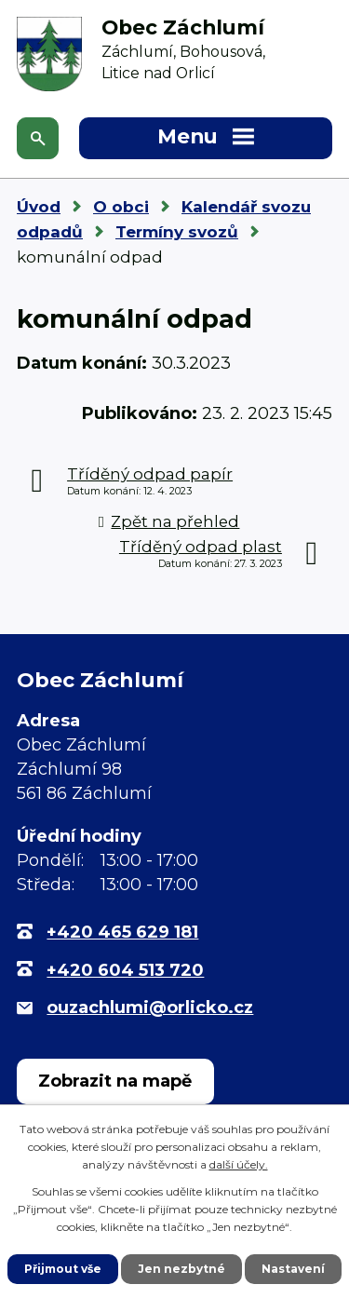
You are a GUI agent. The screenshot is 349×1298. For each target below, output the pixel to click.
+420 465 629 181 (122, 932)
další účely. (238, 1164)
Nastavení (293, 1269)
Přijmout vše (62, 1269)
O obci (121, 206)
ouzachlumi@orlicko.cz (150, 1007)
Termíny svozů (176, 232)
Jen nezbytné (181, 1269)
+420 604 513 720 (125, 970)
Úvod (38, 206)
